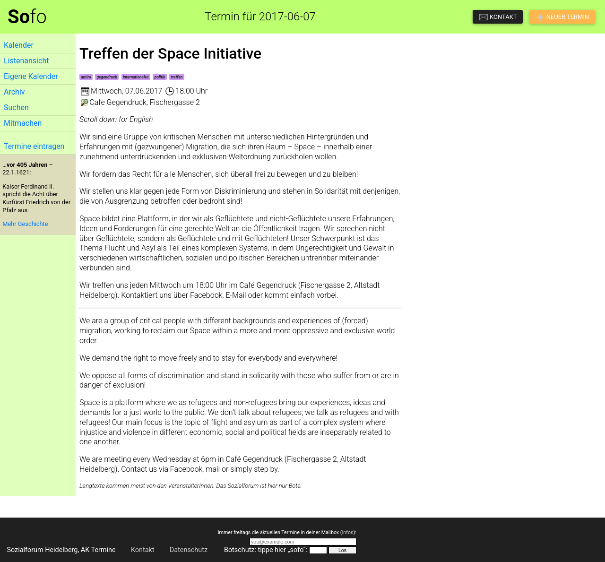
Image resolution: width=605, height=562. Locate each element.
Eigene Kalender (31, 76)
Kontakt (143, 550)
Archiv (14, 91)
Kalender (19, 45)
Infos (347, 532)
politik (160, 77)
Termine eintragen (34, 146)
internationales (136, 77)
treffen (177, 77)
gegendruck (106, 77)
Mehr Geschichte (25, 223)
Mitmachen (23, 123)
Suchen (16, 107)
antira (86, 77)
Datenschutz (188, 550)
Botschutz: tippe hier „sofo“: (265, 550)
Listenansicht (26, 60)
